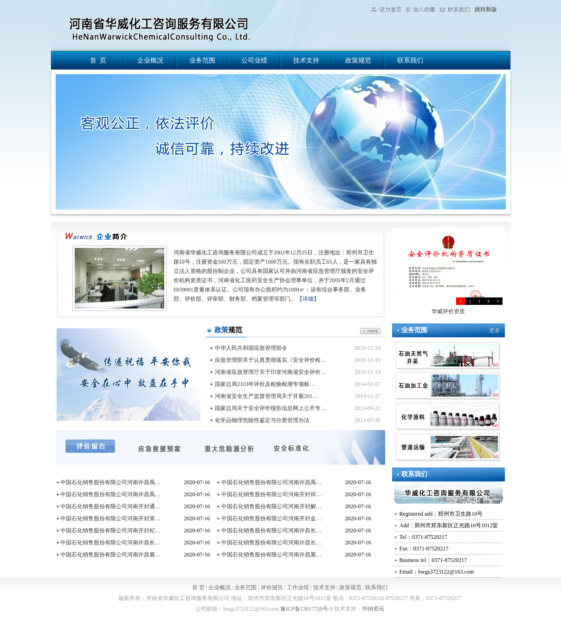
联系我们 (410, 60)
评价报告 (272, 587)
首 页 (98, 60)
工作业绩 (298, 587)
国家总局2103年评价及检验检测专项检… (265, 384)
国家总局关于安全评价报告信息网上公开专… (270, 408)
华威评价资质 (448, 311)
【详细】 (308, 299)
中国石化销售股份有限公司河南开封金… (271, 518)
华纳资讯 (373, 609)
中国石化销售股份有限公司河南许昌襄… (110, 554)
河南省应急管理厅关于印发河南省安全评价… (270, 372)
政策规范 (358, 60)
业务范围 (202, 60)
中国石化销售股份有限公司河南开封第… (110, 518)
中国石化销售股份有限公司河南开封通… (110, 506)
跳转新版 (486, 9)
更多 (494, 330)
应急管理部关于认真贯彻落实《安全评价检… (270, 360)
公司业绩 (254, 60)
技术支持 (306, 60)
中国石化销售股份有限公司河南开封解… (271, 506)
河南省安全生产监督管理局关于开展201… (266, 396)
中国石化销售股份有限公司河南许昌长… (271, 530)
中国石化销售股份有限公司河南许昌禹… (110, 482)
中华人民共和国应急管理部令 (251, 348)
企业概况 (150, 60)
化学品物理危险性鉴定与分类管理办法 (262, 420)
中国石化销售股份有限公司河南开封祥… (271, 494)
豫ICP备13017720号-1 (306, 609)
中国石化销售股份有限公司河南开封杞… (110, 530)
